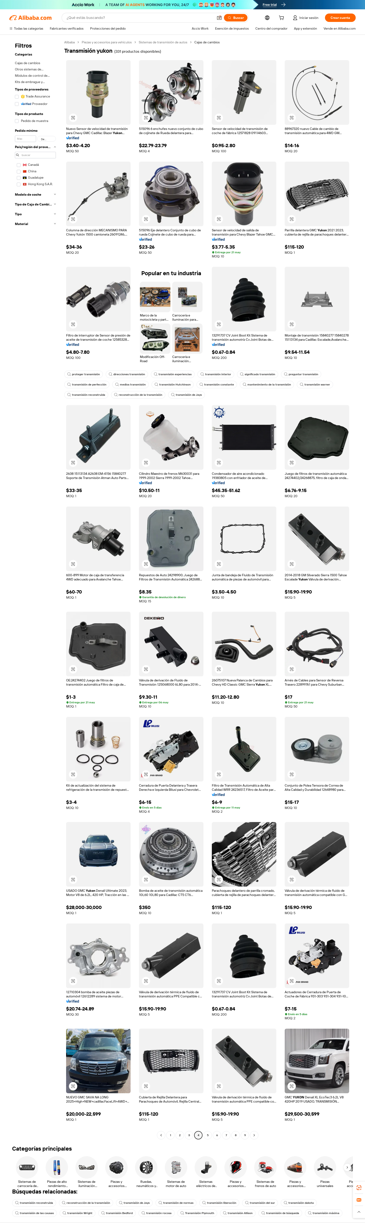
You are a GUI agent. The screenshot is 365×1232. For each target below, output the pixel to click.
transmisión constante (216, 384)
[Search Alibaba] (140, 17)
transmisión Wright (77, 1213)
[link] (359, 1188)
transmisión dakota (299, 1203)
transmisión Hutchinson (173, 384)
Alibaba (69, 42)
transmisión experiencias (173, 374)
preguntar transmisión (301, 374)
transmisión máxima (323, 1213)
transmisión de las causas (34, 1213)
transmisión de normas (176, 1203)
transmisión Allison (238, 1213)
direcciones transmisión (127, 374)
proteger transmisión (83, 374)
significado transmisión (257, 374)
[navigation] (35, 589)
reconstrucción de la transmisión (138, 395)
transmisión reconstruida (86, 395)
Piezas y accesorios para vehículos (107, 42)
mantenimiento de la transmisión (267, 384)
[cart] (282, 18)
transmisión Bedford (117, 1213)
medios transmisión (130, 384)
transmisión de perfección (86, 384)
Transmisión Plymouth (197, 1213)
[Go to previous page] (161, 1135)
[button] (219, 18)
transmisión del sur (260, 1203)
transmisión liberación (219, 1203)
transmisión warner (315, 384)
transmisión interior (215, 374)
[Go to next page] (254, 1135)
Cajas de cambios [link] (207, 42)
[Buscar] (235, 17)
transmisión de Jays (186, 395)
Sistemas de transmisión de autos (163, 42)
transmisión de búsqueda (280, 1213)
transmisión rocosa (157, 1213)
